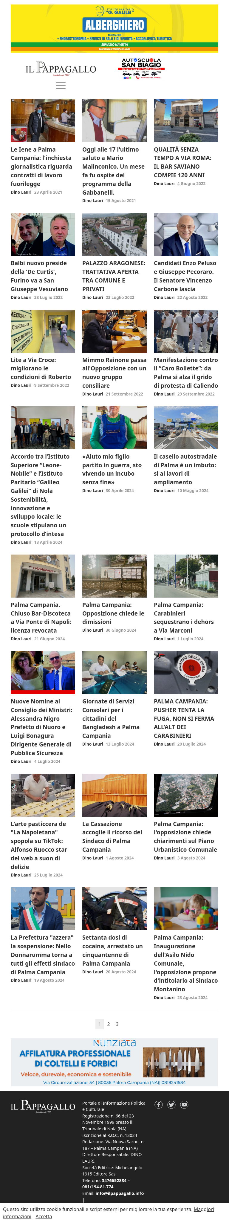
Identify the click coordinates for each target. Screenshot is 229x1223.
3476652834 (114, 1180)
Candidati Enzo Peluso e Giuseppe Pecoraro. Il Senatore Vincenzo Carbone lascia (185, 276)
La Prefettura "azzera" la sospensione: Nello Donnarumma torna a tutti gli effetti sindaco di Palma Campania (43, 954)
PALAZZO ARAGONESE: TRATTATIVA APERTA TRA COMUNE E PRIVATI (113, 276)
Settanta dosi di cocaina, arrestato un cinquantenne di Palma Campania (112, 950)
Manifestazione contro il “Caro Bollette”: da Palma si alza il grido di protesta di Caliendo (186, 373)
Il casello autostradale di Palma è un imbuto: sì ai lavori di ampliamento (185, 469)
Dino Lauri (21, 192)
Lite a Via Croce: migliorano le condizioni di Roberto (41, 368)
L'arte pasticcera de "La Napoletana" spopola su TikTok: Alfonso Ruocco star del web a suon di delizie (39, 845)
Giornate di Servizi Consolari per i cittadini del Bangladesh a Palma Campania (111, 718)
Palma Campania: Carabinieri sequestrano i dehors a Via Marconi (184, 617)
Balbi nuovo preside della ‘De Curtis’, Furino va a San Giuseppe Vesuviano (39, 276)
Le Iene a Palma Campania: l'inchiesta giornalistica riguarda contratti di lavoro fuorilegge (41, 166)
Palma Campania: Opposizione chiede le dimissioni (113, 613)
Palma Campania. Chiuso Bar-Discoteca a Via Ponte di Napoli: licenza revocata (41, 617)
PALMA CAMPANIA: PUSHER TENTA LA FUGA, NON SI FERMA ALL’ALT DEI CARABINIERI (184, 718)
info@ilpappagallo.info (120, 1193)
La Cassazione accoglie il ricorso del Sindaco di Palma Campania (112, 836)
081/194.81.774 (98, 1187)
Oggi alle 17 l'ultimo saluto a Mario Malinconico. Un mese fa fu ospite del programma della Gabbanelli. (113, 170)
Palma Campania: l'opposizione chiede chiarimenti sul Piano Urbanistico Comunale (185, 836)
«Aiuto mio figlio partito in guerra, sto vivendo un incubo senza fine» (112, 469)
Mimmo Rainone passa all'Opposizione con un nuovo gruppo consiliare (114, 373)
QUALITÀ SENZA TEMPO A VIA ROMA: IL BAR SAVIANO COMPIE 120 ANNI (182, 162)
